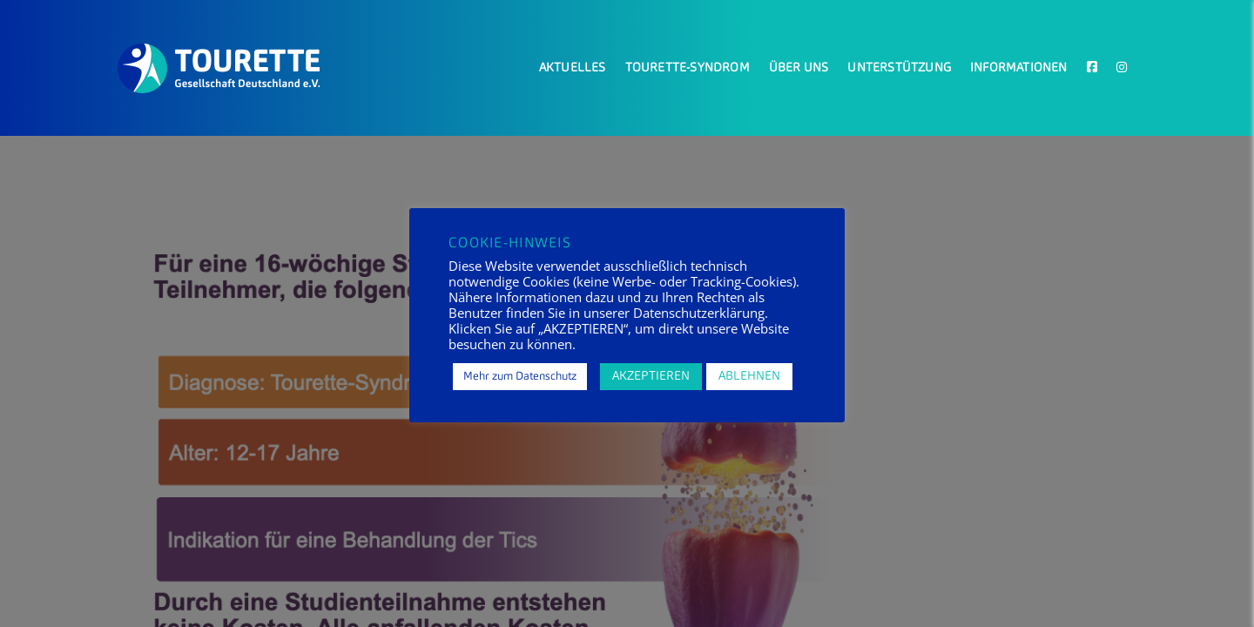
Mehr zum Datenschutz (519, 376)
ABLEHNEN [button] (749, 376)
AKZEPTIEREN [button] (651, 376)
